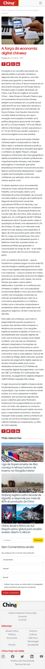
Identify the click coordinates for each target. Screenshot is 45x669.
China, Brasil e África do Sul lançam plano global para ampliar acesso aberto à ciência (21, 529)
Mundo (11, 645)
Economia (12, 638)
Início (3, 10)
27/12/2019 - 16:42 (16, 58)
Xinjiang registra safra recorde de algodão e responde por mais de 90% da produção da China (21, 498)
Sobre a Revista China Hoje (22, 613)
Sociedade (33, 645)
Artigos (10, 10)
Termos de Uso (22, 664)
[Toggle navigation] (40, 3)
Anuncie (22, 616)
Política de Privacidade (22, 661)
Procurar (38, 540)
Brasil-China (12, 631)
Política (12, 634)
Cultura (33, 634)
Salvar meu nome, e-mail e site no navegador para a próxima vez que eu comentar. (23, 585)
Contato (22, 620)
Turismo (33, 631)
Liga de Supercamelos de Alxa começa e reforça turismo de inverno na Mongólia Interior (19, 467)
